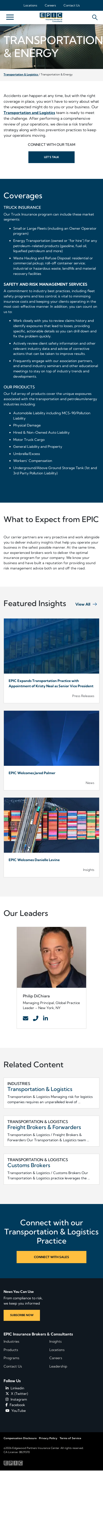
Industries (11, 1341)
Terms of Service (70, 1438)
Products (11, 1350)
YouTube (16, 1410)
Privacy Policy (48, 1438)
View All (82, 604)
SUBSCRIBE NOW (21, 1315)
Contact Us (72, 5)
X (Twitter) (17, 1393)
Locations (30, 5)
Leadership (58, 1366)
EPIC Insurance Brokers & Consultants (38, 1334)
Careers (50, 5)
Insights (55, 1341)
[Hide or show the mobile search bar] (94, 16)
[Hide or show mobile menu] (10, 17)
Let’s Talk (51, 157)
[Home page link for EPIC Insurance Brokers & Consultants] (51, 17)
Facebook (15, 1405)
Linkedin (15, 1388)
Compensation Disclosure (20, 1438)
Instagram (16, 1399)
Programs (11, 1358)
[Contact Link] (25, 1019)
